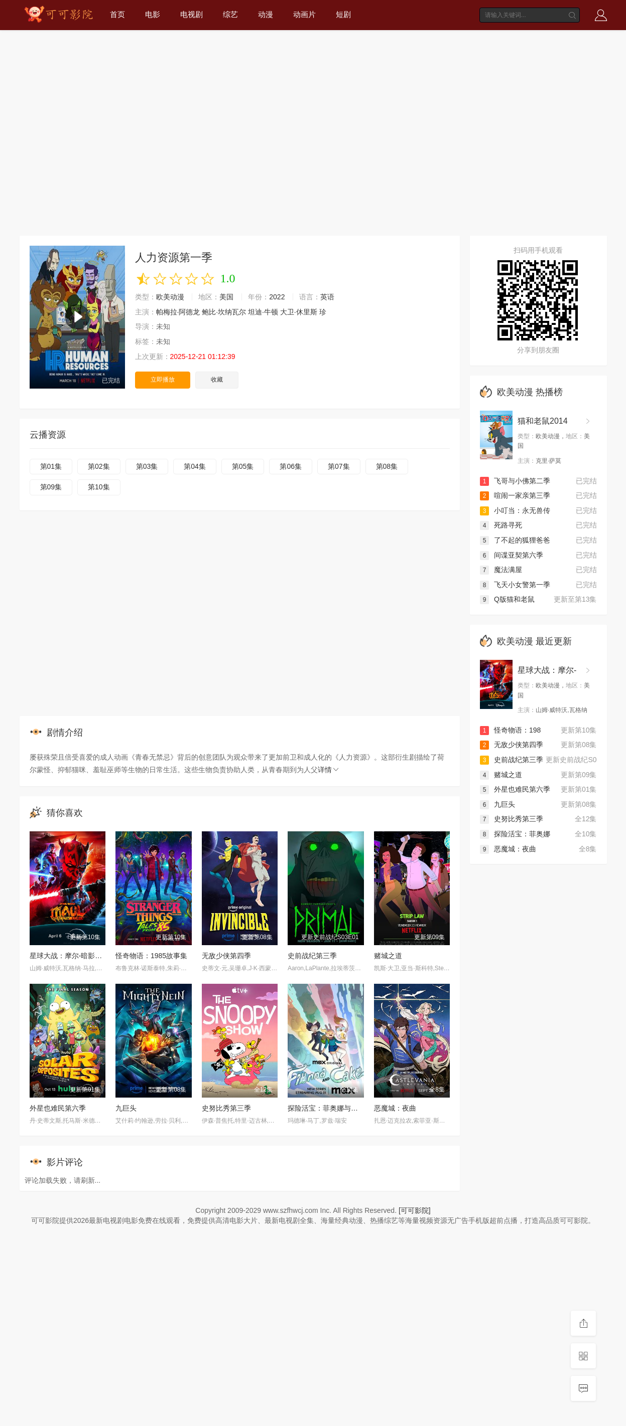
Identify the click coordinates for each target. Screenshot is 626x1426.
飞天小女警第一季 (515, 585)
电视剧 (191, 14)
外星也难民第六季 (58, 1108)
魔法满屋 (501, 570)
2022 (277, 297)
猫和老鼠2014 (543, 421)
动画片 (304, 14)
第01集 (51, 466)
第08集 (387, 466)
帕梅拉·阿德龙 (178, 312)
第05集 (243, 466)
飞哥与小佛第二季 (515, 481)
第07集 (339, 466)
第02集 (99, 466)
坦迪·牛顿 (263, 312)
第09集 (51, 487)
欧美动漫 (170, 297)
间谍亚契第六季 (511, 555)
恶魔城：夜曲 (395, 1108)
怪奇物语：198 (510, 730)
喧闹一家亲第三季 (515, 495)
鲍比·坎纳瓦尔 (224, 312)
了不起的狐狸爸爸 (515, 540)
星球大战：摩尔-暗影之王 (69, 956)
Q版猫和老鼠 (507, 599)
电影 (152, 14)
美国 (226, 297)
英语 (327, 297)
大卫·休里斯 (298, 312)
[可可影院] (415, 1210)
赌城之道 (388, 956)
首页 (117, 14)
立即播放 (163, 379)
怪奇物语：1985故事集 (151, 956)
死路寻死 (501, 525)
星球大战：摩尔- (547, 670)
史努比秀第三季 (226, 1108)
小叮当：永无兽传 (515, 510)
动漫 (265, 14)
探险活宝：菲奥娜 (515, 834)
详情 (329, 770)
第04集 (195, 466)
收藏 (217, 379)
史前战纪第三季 (312, 956)
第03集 (147, 466)
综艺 (230, 14)
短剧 (343, 14)
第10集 (99, 487)
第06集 (291, 466)
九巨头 (126, 1108)
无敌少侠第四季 (226, 956)
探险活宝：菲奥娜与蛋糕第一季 (337, 1108)
